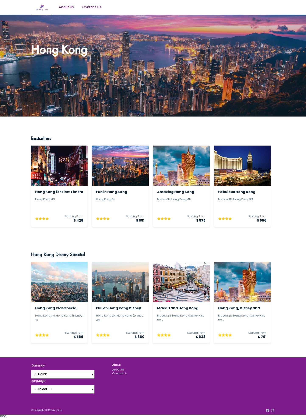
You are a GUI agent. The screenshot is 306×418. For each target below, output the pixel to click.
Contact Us (91, 7)
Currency (38, 365)
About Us (66, 7)
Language (38, 381)
